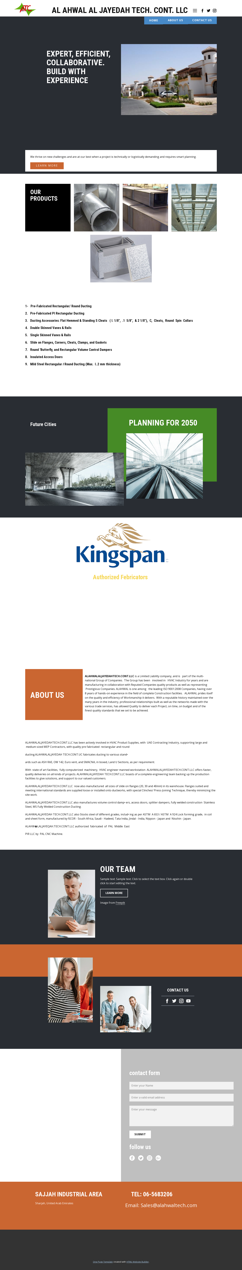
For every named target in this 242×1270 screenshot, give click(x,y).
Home (153, 20)
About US (175, 20)
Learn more (114, 893)
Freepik (120, 903)
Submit (140, 1134)
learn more (47, 165)
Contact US (202, 20)
